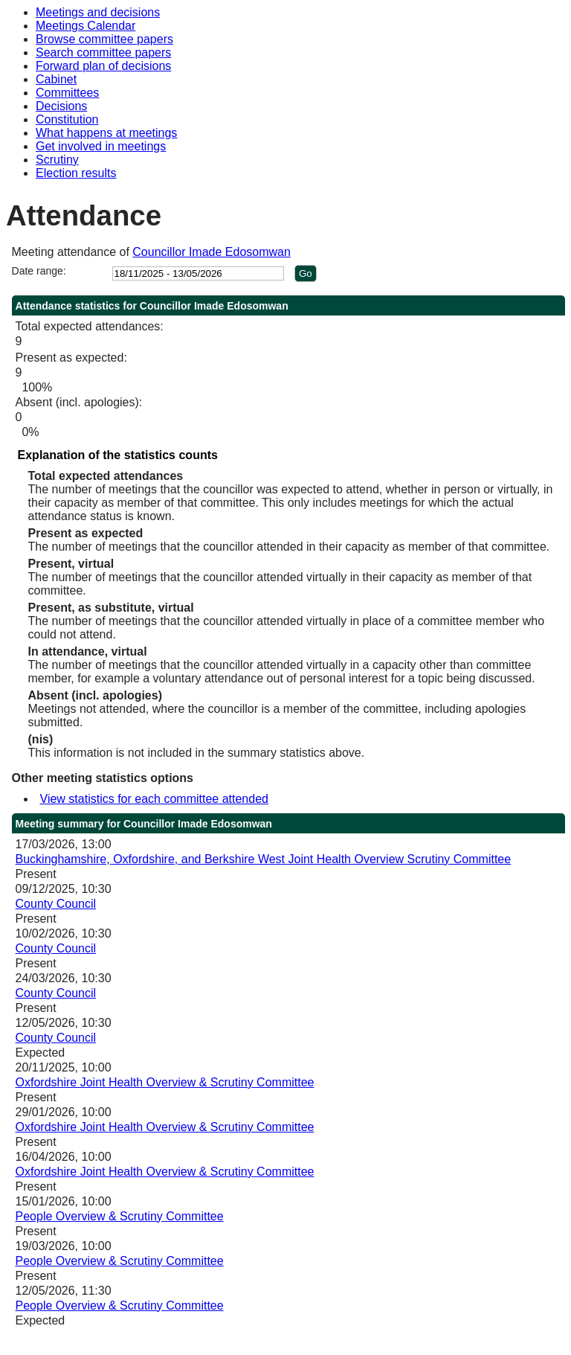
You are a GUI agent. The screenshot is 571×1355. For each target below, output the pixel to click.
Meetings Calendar (85, 25)
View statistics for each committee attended (154, 798)
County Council (56, 903)
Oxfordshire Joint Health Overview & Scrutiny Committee (165, 1082)
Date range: (39, 271)
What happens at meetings (106, 132)
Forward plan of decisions (103, 66)
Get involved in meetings (101, 146)
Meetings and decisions (98, 12)
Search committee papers (103, 52)
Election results (76, 173)
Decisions (61, 106)
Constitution (67, 119)
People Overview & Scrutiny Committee (120, 1216)
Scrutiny (57, 159)
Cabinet (56, 79)
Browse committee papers (104, 39)
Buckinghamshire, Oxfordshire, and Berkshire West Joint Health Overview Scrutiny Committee (264, 859)
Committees (67, 92)
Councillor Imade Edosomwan (211, 252)
